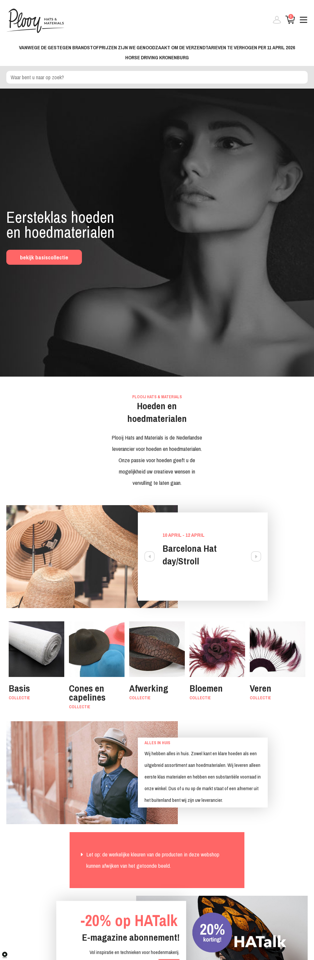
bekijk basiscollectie (44, 257)
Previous (150, 556)
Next (256, 556)
